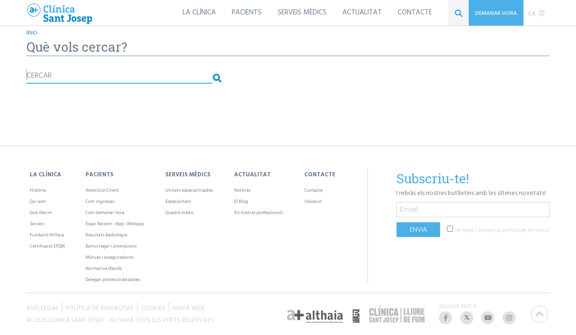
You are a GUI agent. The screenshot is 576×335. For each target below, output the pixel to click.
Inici (31, 32)
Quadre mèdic (179, 212)
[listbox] (537, 13)
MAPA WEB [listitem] (188, 306)
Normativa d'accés (103, 268)
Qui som (38, 201)
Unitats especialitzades (189, 190)
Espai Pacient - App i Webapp (114, 223)
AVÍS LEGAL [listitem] (42, 306)
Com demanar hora (104, 212)
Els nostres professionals (258, 212)
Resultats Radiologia (106, 234)
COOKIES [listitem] (153, 306)
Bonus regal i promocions (111, 245)
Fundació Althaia (47, 234)
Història (38, 190)
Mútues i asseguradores (109, 257)
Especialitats (178, 201)
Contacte (313, 190)
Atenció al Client (102, 190)
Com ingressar (100, 201)
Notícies (242, 190)
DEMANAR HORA (496, 12)
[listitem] (446, 318)
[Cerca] (458, 13)
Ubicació (312, 201)
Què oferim (41, 212)
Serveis (37, 223)
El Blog (241, 201)
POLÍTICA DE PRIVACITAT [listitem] (99, 306)
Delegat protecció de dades (112, 279)
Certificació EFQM (47, 245)
